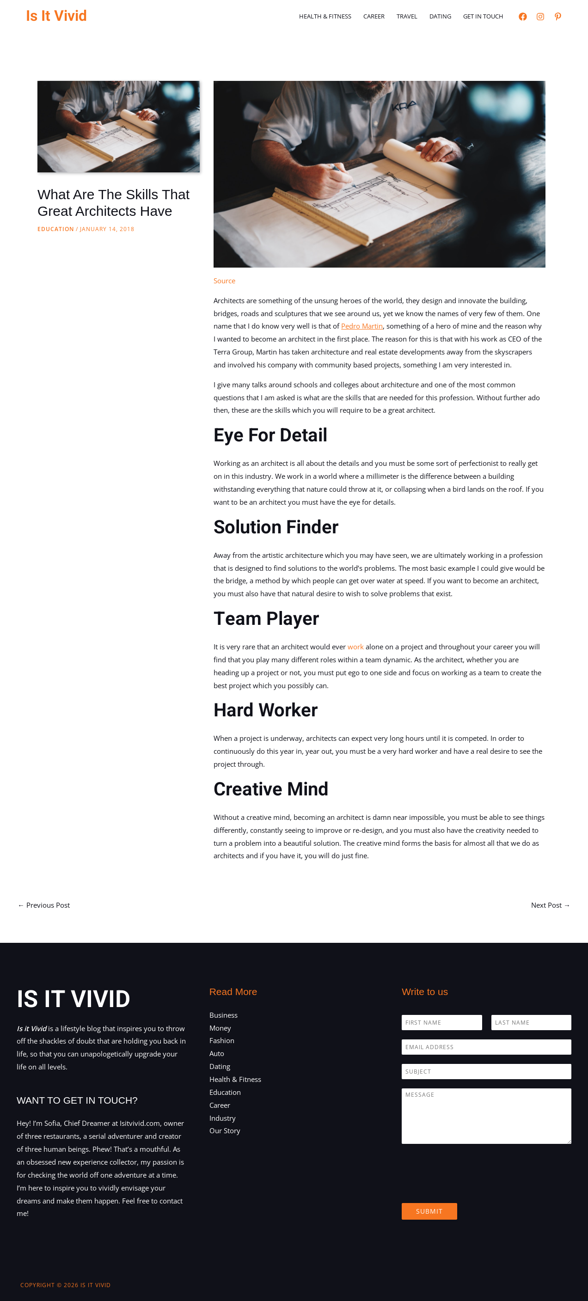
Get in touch (483, 16)
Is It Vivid (56, 16)
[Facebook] (523, 16)
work (356, 646)
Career (374, 16)
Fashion (221, 1040)
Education (55, 229)
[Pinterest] (558, 16)
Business (223, 1015)
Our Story (224, 1130)
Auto (216, 1053)
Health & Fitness (325, 16)
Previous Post (44, 905)
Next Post (550, 905)
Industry (222, 1118)
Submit (429, 1211)
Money (220, 1027)
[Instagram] (540, 16)
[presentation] (472, 1187)
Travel (407, 16)
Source (224, 280)
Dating (440, 16)
